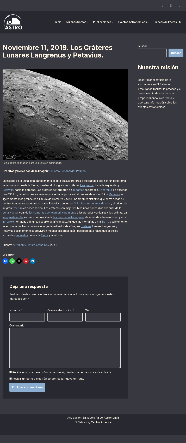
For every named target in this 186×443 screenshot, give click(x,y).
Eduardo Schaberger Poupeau (70, 171)
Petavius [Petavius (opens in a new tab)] (23, 190)
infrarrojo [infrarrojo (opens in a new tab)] (91, 223)
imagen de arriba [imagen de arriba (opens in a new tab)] (86, 218)
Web (88, 317)
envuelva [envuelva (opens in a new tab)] (114, 237)
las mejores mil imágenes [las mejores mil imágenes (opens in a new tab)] (23, 223)
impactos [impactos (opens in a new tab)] (98, 190)
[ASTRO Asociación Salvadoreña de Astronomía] (13, 22)
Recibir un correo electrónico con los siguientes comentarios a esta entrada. (62, 380)
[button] (86, 22)
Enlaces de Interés (165, 22)
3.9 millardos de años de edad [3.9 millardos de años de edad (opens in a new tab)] (22, 209)
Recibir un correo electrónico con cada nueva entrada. (48, 386)
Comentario (18, 332)
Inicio (56, 22)
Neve (6, 438)
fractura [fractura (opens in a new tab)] (75, 209)
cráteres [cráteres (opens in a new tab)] (62, 232)
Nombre (16, 317)
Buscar (142, 46)
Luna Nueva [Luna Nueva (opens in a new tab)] (70, 214)
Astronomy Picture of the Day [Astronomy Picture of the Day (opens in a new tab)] (32, 251)
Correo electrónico (61, 317)
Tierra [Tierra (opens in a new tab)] (76, 227)
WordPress (44, 438)
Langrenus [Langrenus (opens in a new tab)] (106, 186)
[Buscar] (180, 22)
